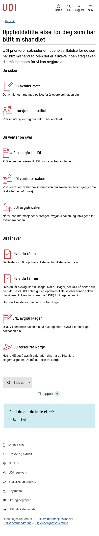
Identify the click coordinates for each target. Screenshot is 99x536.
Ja (14, 419)
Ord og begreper (20, 500)
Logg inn (79, 8)
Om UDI (14, 463)
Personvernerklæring (18, 523)
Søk (69, 8)
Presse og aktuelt (20, 454)
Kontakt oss (16, 445)
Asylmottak (16, 491)
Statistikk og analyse (22, 481)
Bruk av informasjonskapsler (54, 519)
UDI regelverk (18, 472)
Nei (23, 419)
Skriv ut (15, 383)
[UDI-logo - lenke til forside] (9, 9)
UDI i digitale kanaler (22, 509)
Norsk (58, 8)
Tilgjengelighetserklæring (51, 523)
